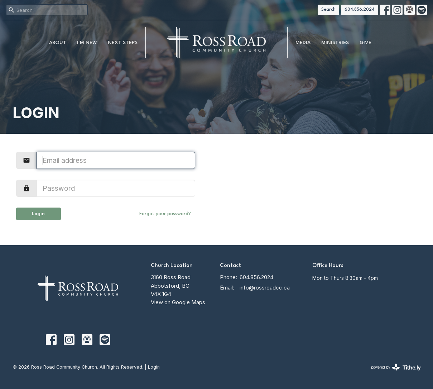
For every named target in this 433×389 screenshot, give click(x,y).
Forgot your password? (165, 213)
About (57, 42)
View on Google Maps (178, 302)
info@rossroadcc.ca (265, 287)
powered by (396, 367)
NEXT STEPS (123, 42)
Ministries (335, 42)
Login (38, 213)
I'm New (87, 42)
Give (365, 42)
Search (328, 10)
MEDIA (303, 42)
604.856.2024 (360, 10)
